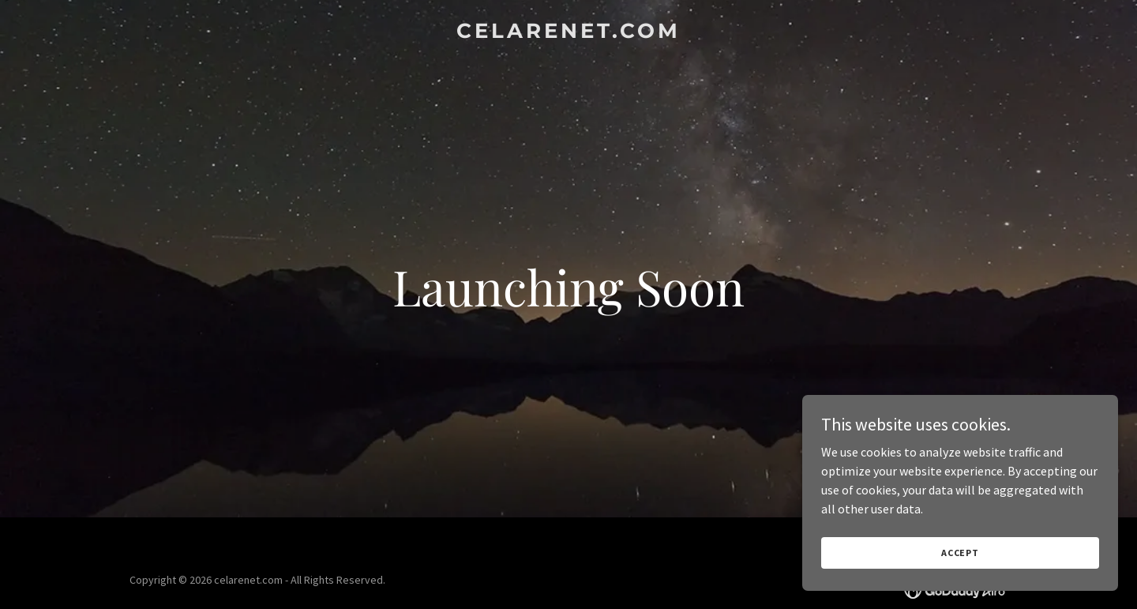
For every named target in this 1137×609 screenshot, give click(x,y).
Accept (960, 552)
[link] (568, 33)
